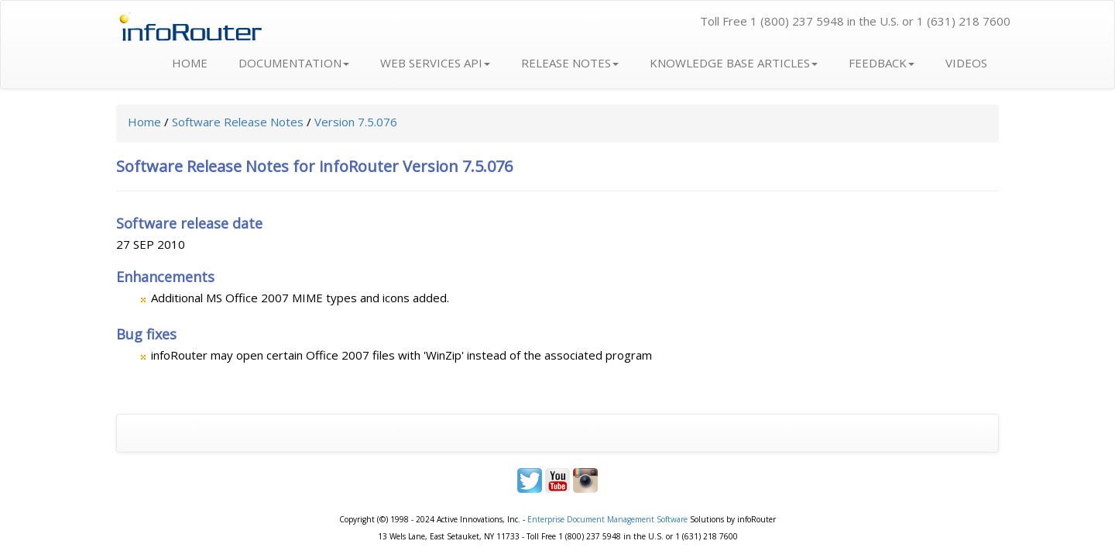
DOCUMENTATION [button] (293, 63)
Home (144, 121)
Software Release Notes (238, 121)
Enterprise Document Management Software (607, 519)
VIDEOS (966, 63)
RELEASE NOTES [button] (570, 63)
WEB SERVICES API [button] (435, 63)
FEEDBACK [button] (881, 63)
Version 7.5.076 (355, 121)
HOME (190, 63)
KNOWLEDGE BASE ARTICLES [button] (734, 63)
